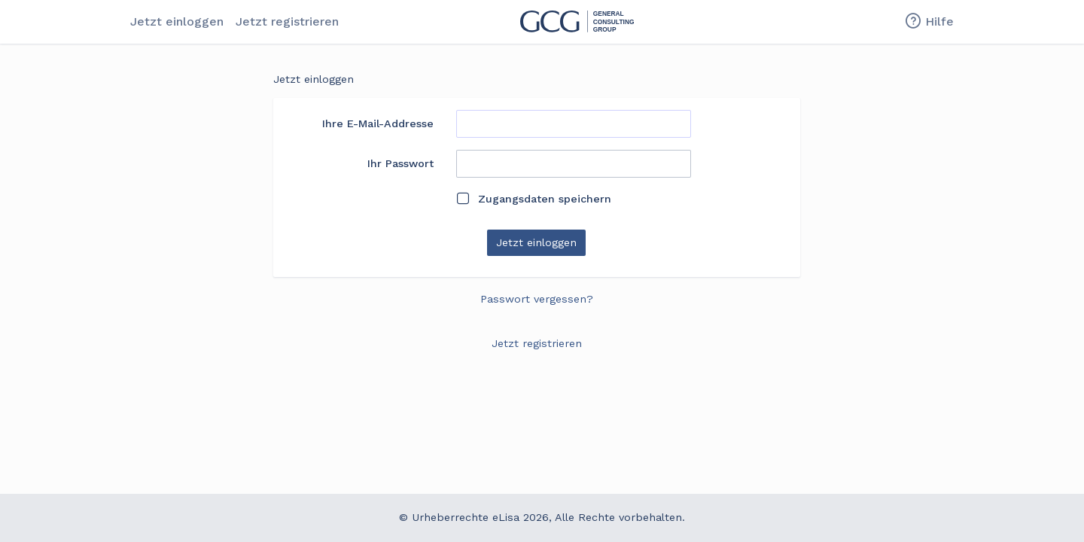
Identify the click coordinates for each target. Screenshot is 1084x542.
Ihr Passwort (400, 163)
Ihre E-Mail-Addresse (378, 123)
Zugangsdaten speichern (533, 199)
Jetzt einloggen (177, 21)
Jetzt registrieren (287, 21)
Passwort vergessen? (536, 299)
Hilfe (929, 22)
